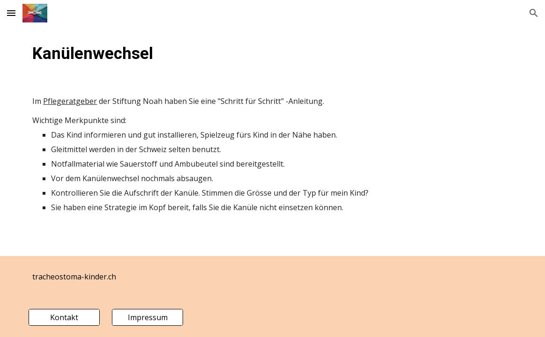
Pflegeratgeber (70, 101)
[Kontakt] (64, 317)
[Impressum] (147, 317)
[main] (272, 53)
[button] (11, 13)
